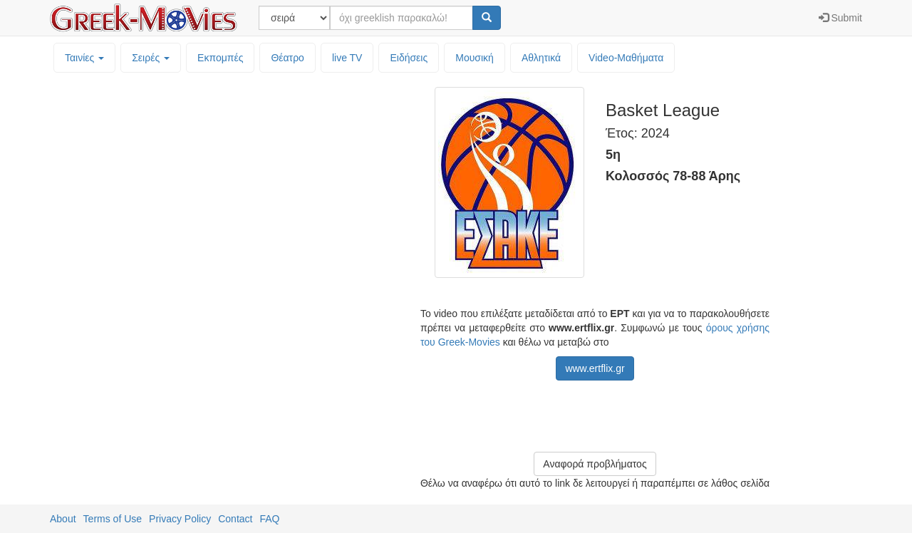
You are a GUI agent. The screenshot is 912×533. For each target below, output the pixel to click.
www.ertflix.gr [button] (594, 368)
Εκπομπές (220, 57)
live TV (347, 57)
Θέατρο (287, 57)
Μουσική (474, 57)
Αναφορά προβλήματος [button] (594, 464)
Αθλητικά (541, 57)
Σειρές (151, 57)
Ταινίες (84, 57)
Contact (235, 518)
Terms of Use (112, 518)
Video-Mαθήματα (626, 57)
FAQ (269, 518)
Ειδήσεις (409, 57)
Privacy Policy (180, 518)
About (63, 518)
